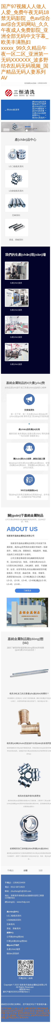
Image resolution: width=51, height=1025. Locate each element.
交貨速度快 (29, 410)
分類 (25, 870)
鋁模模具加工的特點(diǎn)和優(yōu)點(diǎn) (29, 848)
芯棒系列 (16, 215)
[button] (45, 104)
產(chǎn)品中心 (39, 106)
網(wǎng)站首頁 (39, 102)
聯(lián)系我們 (38, 118)
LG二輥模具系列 (16, 166)
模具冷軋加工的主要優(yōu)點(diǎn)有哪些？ (29, 694)
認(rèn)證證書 (38, 111)
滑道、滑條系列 (14, 928)
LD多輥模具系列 (16, 191)
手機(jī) (10, 870)
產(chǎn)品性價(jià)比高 (29, 429)
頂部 (40, 870)
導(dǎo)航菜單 (13, 110)
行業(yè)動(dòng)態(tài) (17, 941)
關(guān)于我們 (39, 104)
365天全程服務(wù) (29, 490)
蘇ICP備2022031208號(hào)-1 (16, 992)
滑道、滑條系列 (16, 240)
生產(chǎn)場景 (39, 113)
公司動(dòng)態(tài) (15, 937)
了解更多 (27, 590)
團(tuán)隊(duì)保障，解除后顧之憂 (29, 459)
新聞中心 (36, 115)
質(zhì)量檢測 (38, 108)
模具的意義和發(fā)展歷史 (29, 796)
